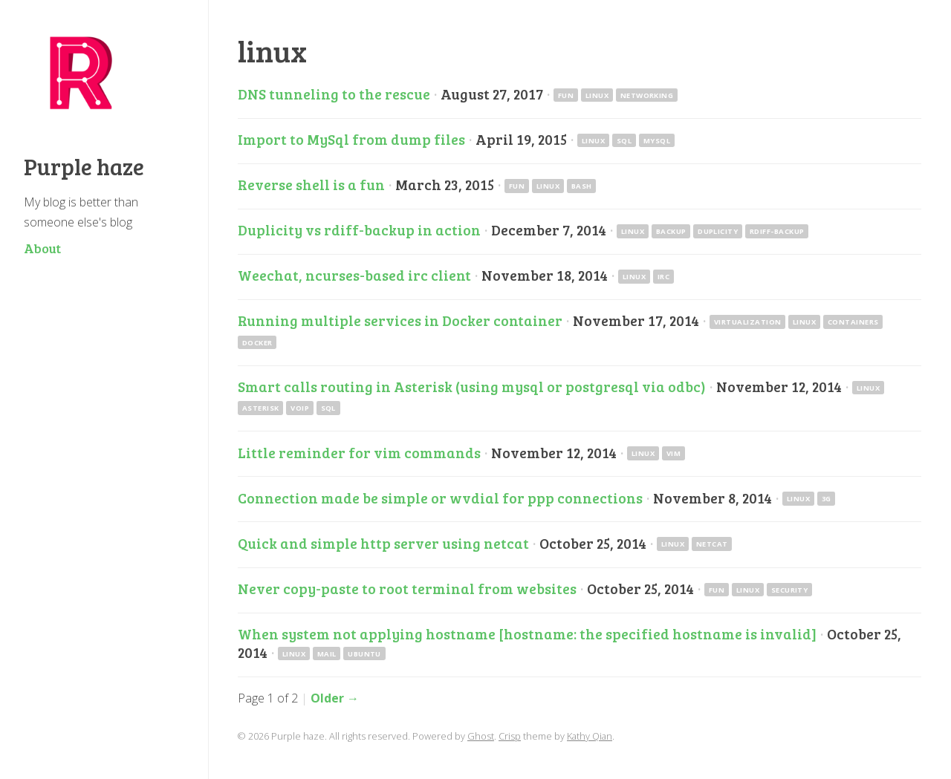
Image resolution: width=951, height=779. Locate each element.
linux (596, 95)
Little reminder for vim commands (359, 452)
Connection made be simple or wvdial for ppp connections (440, 497)
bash (581, 186)
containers (853, 322)
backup (671, 231)
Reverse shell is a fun (311, 184)
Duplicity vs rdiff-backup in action (359, 229)
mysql (656, 141)
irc (663, 276)
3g (826, 498)
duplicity (718, 231)
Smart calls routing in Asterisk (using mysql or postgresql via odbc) (472, 386)
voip (300, 408)
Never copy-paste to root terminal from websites (407, 588)
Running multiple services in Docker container (400, 320)
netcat (712, 544)
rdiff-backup (777, 231)
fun (566, 95)
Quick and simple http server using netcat (383, 543)
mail (327, 653)
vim (673, 453)
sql (624, 141)
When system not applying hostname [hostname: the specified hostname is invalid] (527, 633)
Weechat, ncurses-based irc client (354, 274)
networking (647, 95)
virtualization (748, 322)
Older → (335, 698)
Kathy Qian (589, 736)
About (42, 248)
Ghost (480, 736)
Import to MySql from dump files (351, 139)
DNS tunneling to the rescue (334, 93)
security (789, 589)
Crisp (510, 736)
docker (257, 342)
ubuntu (364, 653)
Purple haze (84, 166)
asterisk (260, 408)
